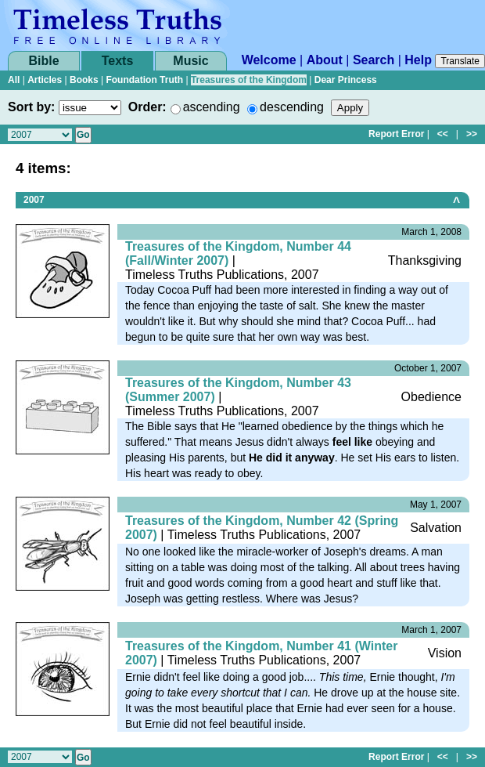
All (14, 79)
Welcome (269, 60)
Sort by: (31, 107)
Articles (44, 79)
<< (442, 133)
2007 (34, 199)
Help (418, 60)
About (325, 60)
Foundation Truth (144, 79)
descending (292, 107)
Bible (43, 60)
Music (190, 60)
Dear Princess (345, 79)
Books (84, 79)
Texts (118, 60)
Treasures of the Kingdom (249, 79)
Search (373, 60)
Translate (460, 61)
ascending (211, 107)
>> (471, 133)
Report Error (396, 133)
